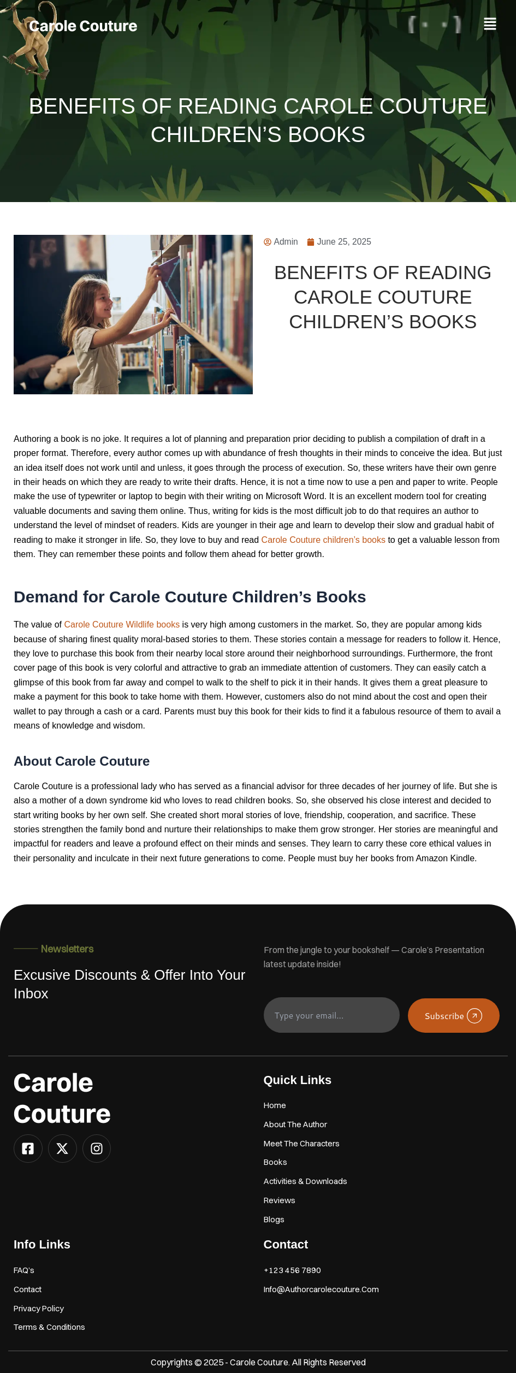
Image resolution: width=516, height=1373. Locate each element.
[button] (490, 24)
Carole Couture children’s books (325, 540)
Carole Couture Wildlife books (123, 625)
